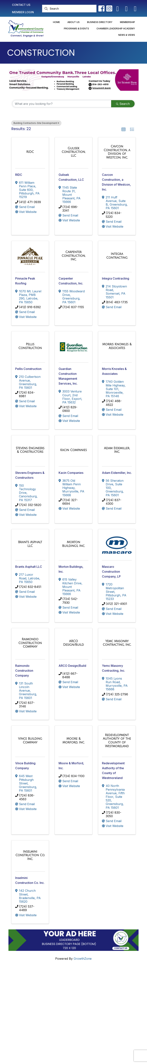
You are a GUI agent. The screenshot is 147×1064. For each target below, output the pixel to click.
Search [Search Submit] (123, 104)
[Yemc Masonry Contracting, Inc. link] (117, 643)
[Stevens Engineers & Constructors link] (30, 450)
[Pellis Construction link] (30, 346)
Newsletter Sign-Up (95, 1009)
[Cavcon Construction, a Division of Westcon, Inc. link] (117, 152)
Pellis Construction (28, 369)
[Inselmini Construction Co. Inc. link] (30, 855)
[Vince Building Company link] (30, 740)
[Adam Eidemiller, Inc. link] (117, 450)
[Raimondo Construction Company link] (30, 643)
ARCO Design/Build (72, 666)
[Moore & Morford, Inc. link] (73, 740)
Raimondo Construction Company (24, 670)
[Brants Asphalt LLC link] (30, 544)
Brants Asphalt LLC (28, 567)
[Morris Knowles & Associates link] (117, 346)
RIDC (18, 175)
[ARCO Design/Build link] (73, 643)
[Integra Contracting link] (117, 255)
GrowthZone (83, 958)
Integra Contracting (115, 278)
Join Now (88, 991)
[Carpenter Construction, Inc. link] (73, 255)
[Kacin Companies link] (73, 450)
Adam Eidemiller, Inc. (117, 473)
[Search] (69, 8)
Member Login (91, 984)
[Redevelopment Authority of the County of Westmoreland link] (117, 740)
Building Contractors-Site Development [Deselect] (36, 123)
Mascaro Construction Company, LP (111, 571)
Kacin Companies (71, 473)
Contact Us (89, 977)
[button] (123, 129)
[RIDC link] (30, 152)
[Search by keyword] (62, 103)
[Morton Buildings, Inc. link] (73, 544)
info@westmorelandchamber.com (33, 997)
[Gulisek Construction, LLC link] (73, 152)
